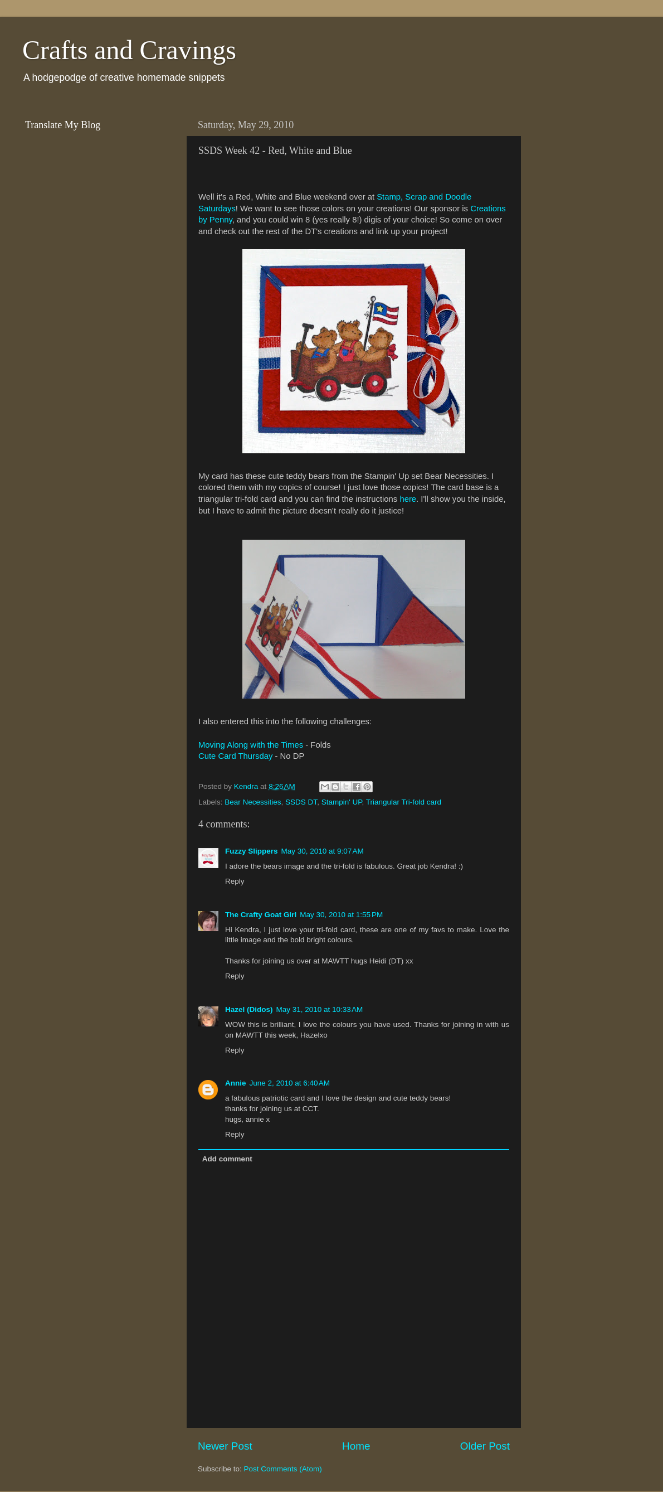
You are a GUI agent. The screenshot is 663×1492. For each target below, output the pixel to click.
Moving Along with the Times (250, 744)
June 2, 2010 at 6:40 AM (290, 1083)
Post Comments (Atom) (283, 1469)
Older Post (485, 1446)
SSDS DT (301, 802)
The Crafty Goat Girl (260, 914)
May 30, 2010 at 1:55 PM (341, 914)
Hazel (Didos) (249, 1009)
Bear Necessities (253, 802)
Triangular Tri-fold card (403, 802)
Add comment (227, 1159)
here (407, 499)
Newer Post (225, 1446)
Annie (235, 1083)
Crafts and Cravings (129, 50)
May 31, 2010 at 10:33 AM (319, 1009)
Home (356, 1446)
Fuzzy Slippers (251, 851)
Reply (235, 881)
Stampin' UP (341, 802)
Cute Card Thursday (235, 756)
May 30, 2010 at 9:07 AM (322, 851)
